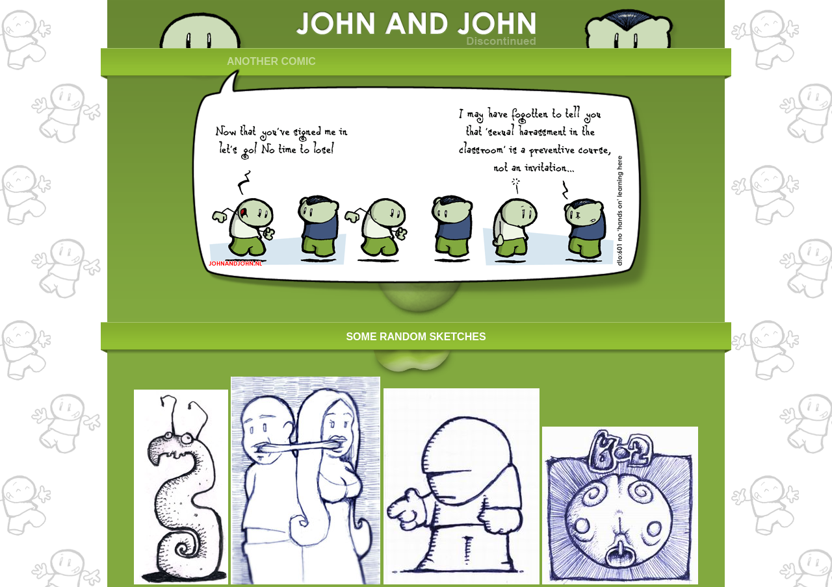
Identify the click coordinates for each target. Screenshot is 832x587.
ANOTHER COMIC (271, 61)
